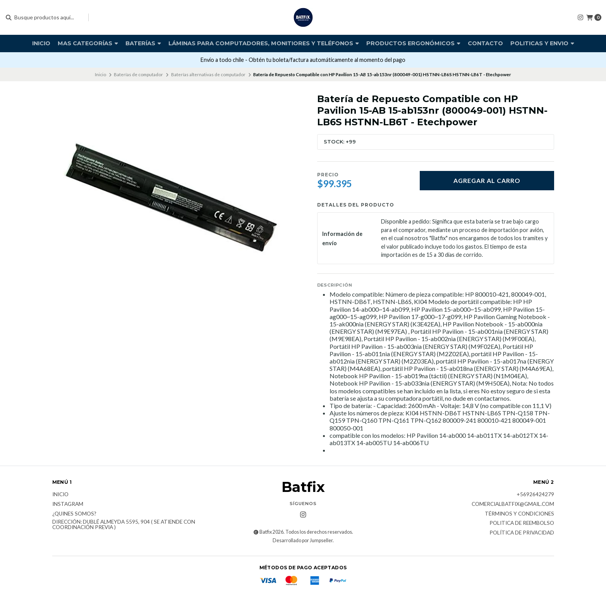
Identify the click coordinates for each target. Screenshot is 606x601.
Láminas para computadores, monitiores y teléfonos (263, 43)
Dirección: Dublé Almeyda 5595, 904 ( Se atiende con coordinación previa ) (123, 524)
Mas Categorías (88, 43)
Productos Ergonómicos (413, 43)
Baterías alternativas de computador (208, 74)
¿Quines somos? (74, 514)
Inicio (41, 43)
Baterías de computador (138, 74)
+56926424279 (535, 494)
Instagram (67, 504)
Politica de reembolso (521, 523)
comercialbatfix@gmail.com (513, 504)
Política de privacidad (521, 533)
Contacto (485, 43)
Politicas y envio (542, 43)
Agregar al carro (486, 180)
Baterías (143, 43)
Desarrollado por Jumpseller (303, 540)
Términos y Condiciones (519, 514)
